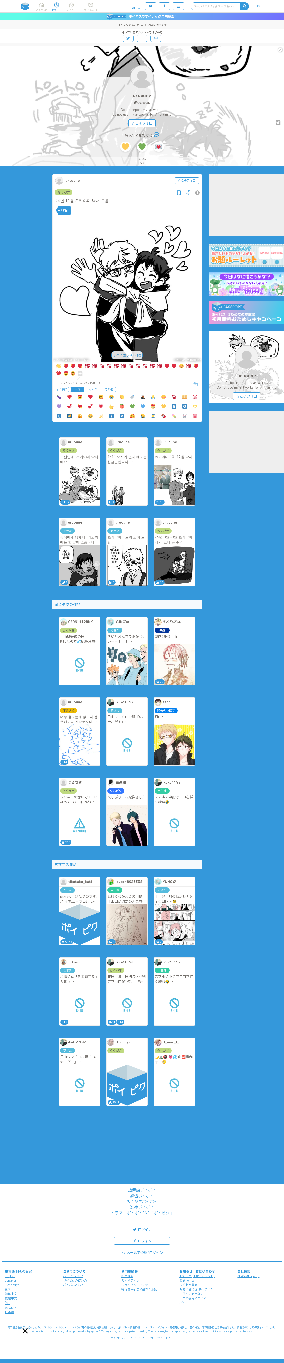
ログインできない (191, 1294)
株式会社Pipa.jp (248, 1276)
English (10, 1276)
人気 (77, 389)
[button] (25, 1330)
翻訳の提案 (24, 1271)
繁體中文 (11, 1298)
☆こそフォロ (142, 123)
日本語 (9, 1312)
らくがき (63, 192)
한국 (8, 1289)
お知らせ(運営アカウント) (197, 1276)
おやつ (93, 389)
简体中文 (11, 1294)
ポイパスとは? (73, 1285)
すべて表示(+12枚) (127, 355)
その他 (109, 389)
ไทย (7, 1303)
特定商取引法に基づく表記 (139, 1289)
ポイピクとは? (73, 1276)
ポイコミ (185, 1303)
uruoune (142, 95)
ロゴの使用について (192, 1298)
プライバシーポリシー (136, 1285)
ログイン (142, 1229)
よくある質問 (188, 1285)
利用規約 (127, 1276)
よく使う (61, 389)
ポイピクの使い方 (75, 1280)
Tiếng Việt (12, 1285)
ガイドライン (130, 1280)
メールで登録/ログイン (142, 1252)
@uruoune (143, 102)
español (10, 1280)
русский (10, 1307)
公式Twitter (187, 1280)
